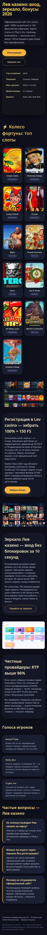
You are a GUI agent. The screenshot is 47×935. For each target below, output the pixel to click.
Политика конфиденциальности (15, 917)
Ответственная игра (10, 920)
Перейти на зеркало (21, 608)
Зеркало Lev (14, 61)
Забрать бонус (17, 490)
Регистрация (14, 52)
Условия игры (36, 917)
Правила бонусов (28, 920)
